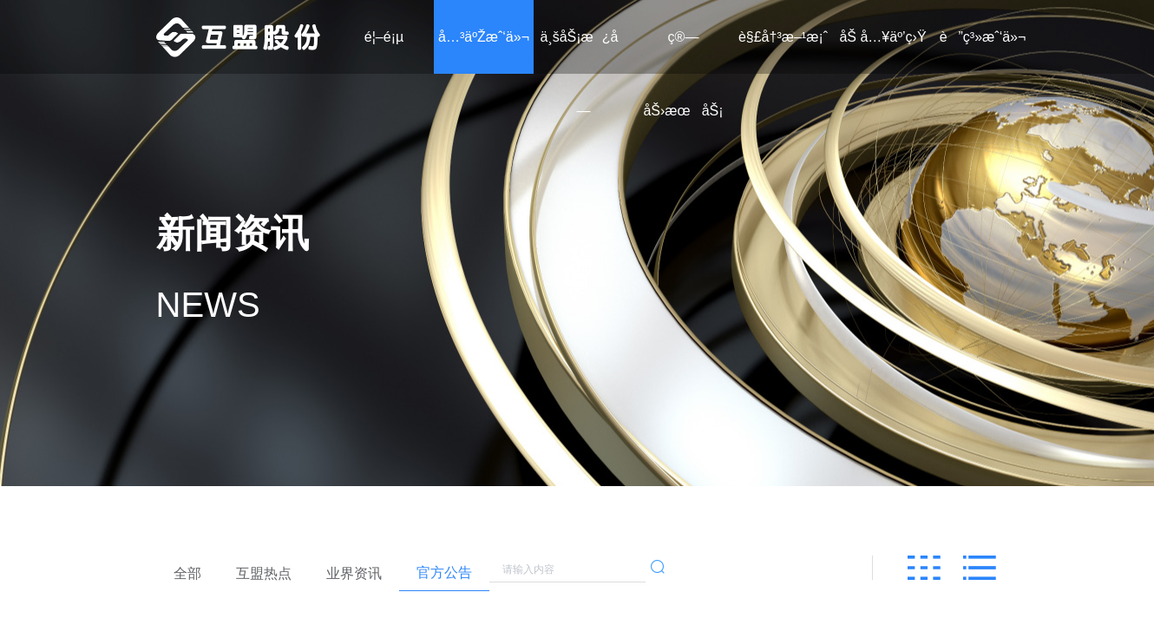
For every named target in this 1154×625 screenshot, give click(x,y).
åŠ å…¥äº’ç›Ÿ (882, 37)
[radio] (187, 573)
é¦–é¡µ (383, 37)
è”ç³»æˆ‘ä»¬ (983, 37)
